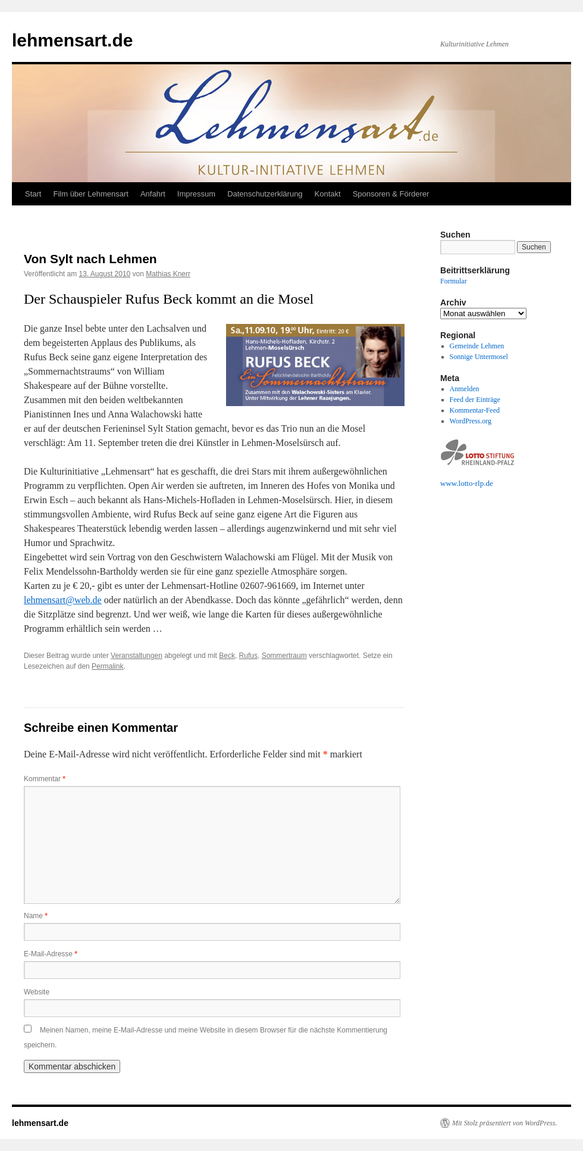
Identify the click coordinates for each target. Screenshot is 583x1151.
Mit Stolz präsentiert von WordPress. (504, 1123)
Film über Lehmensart (90, 193)
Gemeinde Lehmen (477, 346)
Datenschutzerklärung (264, 193)
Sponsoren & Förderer (391, 193)
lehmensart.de (72, 40)
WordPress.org (470, 421)
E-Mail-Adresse (50, 954)
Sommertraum (284, 655)
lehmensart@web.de (63, 600)
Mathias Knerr (168, 274)
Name (36, 916)
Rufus (248, 655)
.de (488, 483)
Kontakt (328, 193)
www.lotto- (457, 483)
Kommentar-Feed (475, 410)
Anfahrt (152, 193)
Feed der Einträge (475, 399)
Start (33, 193)
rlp (479, 483)
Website (36, 992)
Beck (227, 655)
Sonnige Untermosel (479, 357)
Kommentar (44, 779)
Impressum (196, 193)
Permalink (107, 666)
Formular (453, 281)
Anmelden (464, 389)
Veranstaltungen (136, 655)
